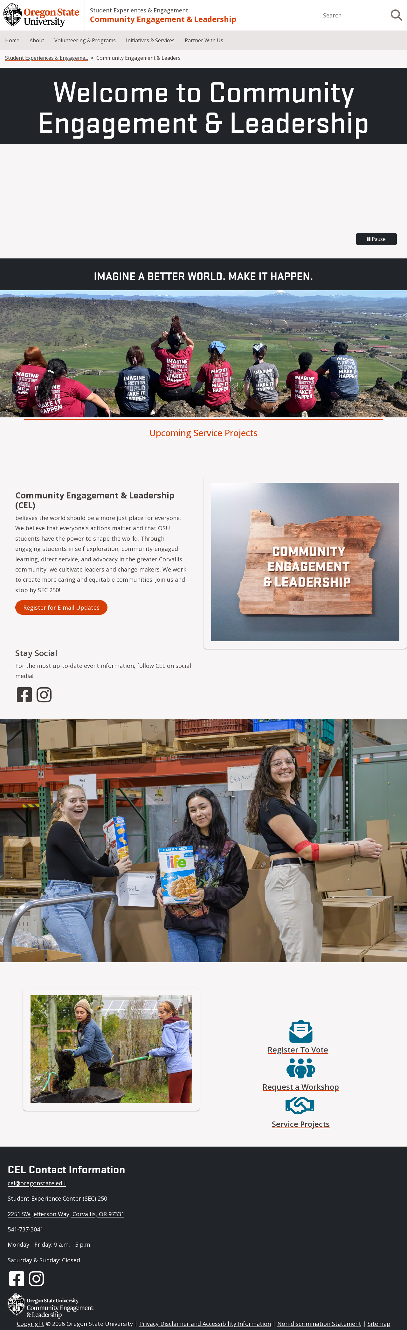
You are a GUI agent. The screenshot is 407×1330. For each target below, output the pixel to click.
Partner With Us (204, 40)
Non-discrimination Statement (319, 1323)
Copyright (30, 1323)
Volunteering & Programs (85, 40)
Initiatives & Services (150, 40)
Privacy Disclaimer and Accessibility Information (205, 1323)
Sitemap (379, 1323)
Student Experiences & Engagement (139, 10)
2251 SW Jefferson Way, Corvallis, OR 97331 (66, 1214)
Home (12, 40)
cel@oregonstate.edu (37, 1183)
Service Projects (301, 1124)
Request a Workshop (301, 1086)
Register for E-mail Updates (61, 607)
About (37, 40)
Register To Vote (298, 1049)
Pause (376, 239)
